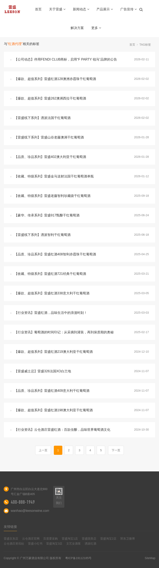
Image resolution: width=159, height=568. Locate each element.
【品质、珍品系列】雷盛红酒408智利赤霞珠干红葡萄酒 (55, 254)
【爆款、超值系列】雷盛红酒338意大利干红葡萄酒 (51, 293)
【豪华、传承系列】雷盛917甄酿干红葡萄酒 (47, 215)
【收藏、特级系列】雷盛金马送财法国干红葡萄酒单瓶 (54, 176)
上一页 (43, 450)
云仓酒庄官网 (31, 538)
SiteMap (150, 558)
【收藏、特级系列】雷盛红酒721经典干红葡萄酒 (50, 274)
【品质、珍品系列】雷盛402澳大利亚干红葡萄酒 (50, 157)
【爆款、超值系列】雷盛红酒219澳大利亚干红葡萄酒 (53, 351)
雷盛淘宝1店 (70, 538)
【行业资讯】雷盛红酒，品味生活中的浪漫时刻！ (50, 312)
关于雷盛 (57, 9)
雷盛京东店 (11, 538)
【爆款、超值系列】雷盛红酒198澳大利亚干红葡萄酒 (53, 410)
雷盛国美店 (89, 538)
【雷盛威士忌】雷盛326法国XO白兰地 (42, 371)
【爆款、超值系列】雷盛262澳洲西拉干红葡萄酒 (50, 98)
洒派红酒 (90, 543)
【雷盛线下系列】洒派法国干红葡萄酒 (42, 118)
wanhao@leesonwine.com (30, 510)
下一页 (116, 450)
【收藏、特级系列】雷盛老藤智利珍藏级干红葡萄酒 (52, 196)
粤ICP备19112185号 (78, 558)
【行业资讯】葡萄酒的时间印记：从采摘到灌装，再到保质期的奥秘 (64, 332)
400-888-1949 (23, 502)
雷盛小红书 (35, 543)
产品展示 (104, 9)
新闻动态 (81, 9)
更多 (96, 28)
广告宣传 (128, 9)
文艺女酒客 (73, 543)
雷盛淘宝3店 (54, 543)
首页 (38, 9)
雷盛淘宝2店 (108, 538)
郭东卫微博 (127, 538)
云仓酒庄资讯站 (14, 543)
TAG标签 (145, 44)
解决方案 (77, 28)
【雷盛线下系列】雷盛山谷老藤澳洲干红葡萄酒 (49, 137)
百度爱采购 (50, 538)
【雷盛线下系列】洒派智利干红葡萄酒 (42, 235)
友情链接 (10, 526)
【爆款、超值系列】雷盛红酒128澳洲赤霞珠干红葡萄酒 (55, 79)
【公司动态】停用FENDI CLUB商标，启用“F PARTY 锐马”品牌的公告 (65, 59)
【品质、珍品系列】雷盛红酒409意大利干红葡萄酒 (51, 390)
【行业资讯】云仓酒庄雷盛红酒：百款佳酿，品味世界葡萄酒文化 (62, 429)
